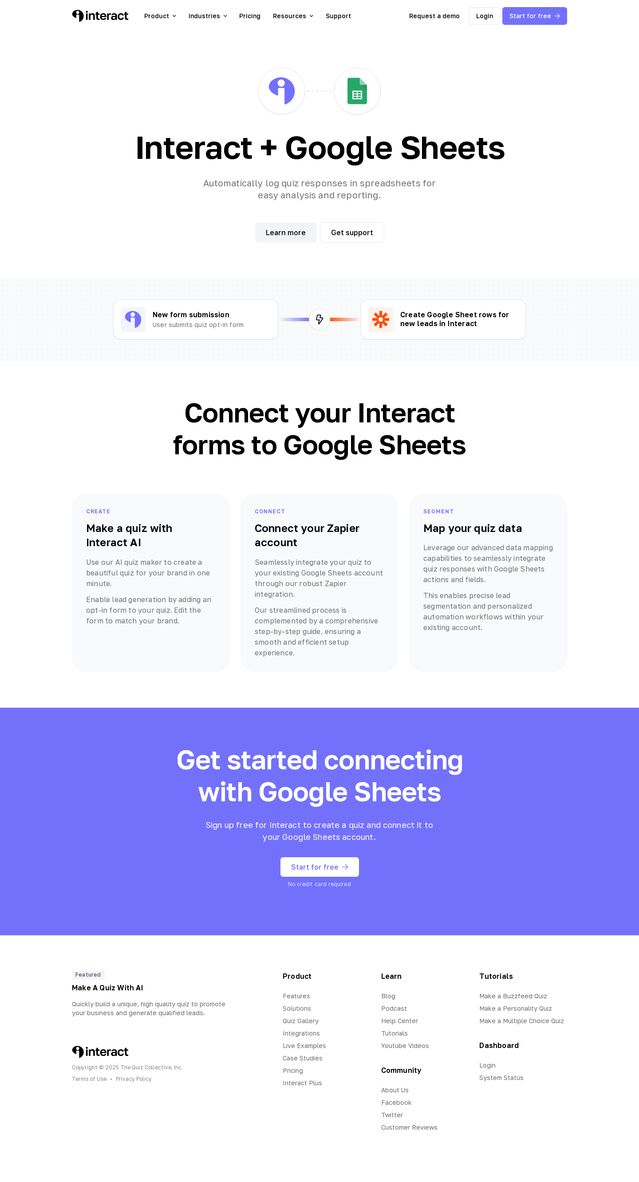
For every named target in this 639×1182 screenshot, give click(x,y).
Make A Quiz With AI (107, 987)
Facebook (396, 1102)
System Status (501, 1077)
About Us (395, 1090)
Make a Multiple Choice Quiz (521, 1020)
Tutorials (394, 1033)
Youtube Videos (405, 1045)
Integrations (301, 1033)
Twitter (392, 1115)
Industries (208, 16)
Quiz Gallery (301, 1020)
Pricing (249, 16)
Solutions (297, 1008)
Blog (388, 996)
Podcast (394, 1008)
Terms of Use (89, 1079)
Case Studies (303, 1058)
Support (338, 16)
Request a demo (434, 16)
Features (296, 996)
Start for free (534, 16)
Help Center (399, 1020)
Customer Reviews (409, 1127)
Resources (293, 16)
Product (160, 16)
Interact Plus (302, 1083)
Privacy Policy (134, 1079)
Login (484, 16)
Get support (352, 232)
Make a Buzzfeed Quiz (513, 996)
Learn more (286, 232)
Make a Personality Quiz (515, 1008)
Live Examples (304, 1045)
